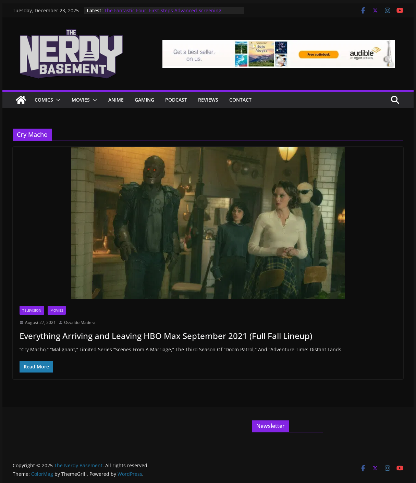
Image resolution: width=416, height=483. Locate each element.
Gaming (144, 99)
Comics (44, 99)
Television (31, 310)
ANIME (116, 99)
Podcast (176, 99)
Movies (81, 99)
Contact (240, 99)
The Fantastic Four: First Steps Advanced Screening (162, 10)
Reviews (208, 99)
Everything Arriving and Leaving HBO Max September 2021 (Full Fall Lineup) (166, 335)
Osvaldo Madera (80, 322)
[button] (57, 100)
